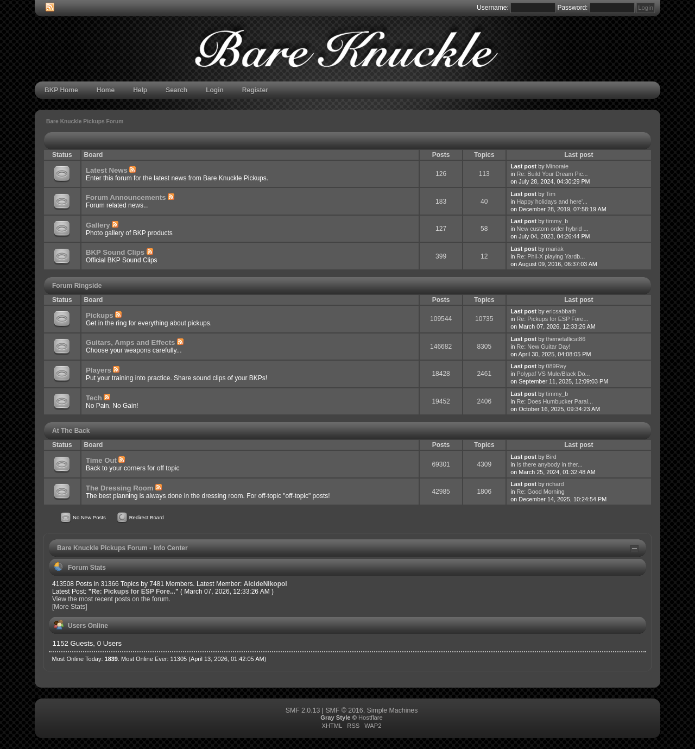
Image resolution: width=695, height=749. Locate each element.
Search (176, 90)
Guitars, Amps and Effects (130, 342)
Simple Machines (392, 710)
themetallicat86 (566, 339)
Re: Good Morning (541, 491)
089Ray (556, 366)
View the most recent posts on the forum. (111, 599)
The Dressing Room (120, 488)
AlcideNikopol (265, 584)
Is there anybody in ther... (550, 464)
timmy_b (557, 221)
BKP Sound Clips (115, 252)
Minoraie (557, 166)
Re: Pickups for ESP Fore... (553, 319)
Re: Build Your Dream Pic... (552, 174)
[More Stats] (69, 606)
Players (98, 370)
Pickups (99, 315)
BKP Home (61, 90)
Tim (550, 194)
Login (215, 90)
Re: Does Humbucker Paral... (555, 401)
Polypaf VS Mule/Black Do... (553, 373)
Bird (551, 457)
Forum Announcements (126, 197)
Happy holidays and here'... (552, 201)
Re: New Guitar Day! (544, 346)
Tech (94, 398)
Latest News (107, 170)
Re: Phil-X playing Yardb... (551, 256)
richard (555, 484)
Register (255, 90)
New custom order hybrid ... (553, 228)
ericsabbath (561, 311)
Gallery (98, 225)
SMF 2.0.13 (303, 710)
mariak (555, 249)
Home (106, 90)
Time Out (101, 460)
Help (140, 90)
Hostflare (370, 717)
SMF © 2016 (344, 710)
